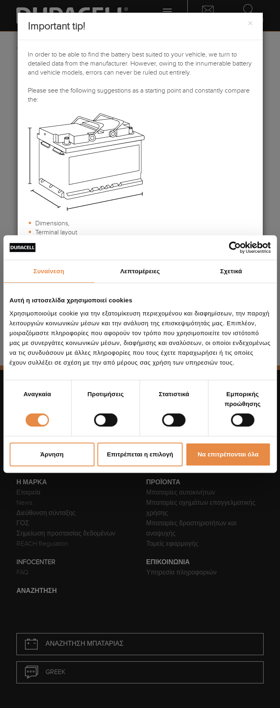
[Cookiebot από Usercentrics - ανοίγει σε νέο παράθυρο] (235, 247)
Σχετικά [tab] (231, 271)
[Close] (250, 24)
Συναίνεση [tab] (49, 271)
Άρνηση (52, 454)
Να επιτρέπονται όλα (228, 454)
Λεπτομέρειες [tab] (140, 271)
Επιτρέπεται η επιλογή (140, 454)
